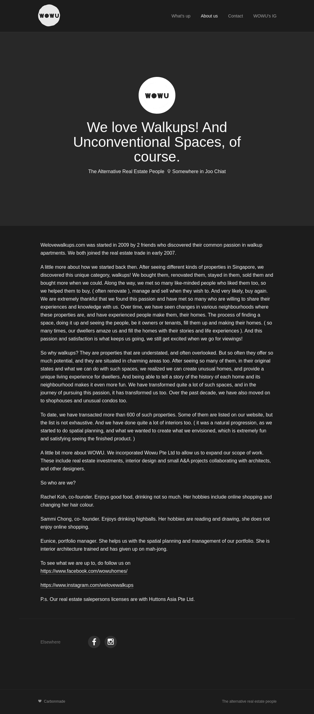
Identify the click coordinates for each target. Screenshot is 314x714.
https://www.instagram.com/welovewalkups (86, 585)
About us (209, 15)
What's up (180, 15)
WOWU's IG (265, 15)
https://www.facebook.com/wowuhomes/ (84, 571)
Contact (235, 15)
